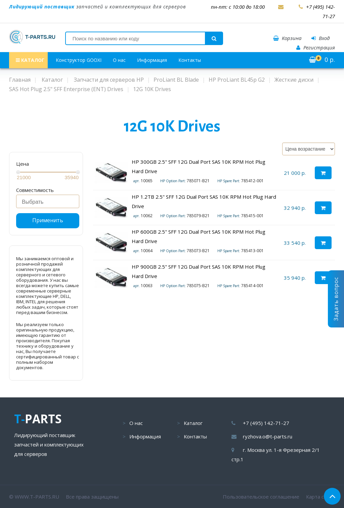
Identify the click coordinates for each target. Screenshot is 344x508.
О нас (119, 60)
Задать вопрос (336, 299)
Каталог (193, 423)
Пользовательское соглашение (261, 496)
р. (322, 59)
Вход (320, 38)
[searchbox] (49, 202)
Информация (152, 60)
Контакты (189, 60)
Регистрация (315, 47)
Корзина (287, 38)
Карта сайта (320, 496)
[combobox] (47, 201)
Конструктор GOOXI (78, 60)
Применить (47, 220)
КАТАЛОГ (30, 60)
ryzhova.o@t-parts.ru (267, 436)
